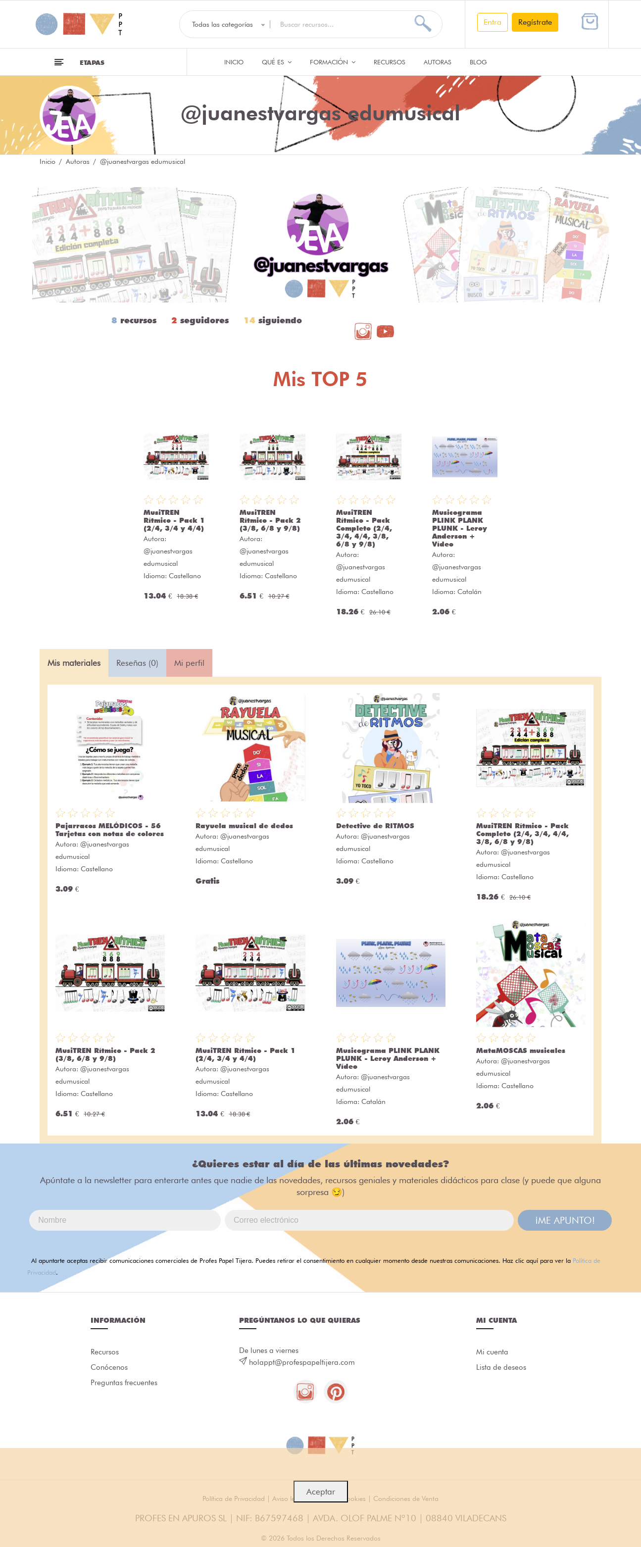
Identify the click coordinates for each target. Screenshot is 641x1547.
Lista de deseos (501, 1367)
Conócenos (109, 1367)
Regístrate (535, 22)
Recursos (389, 62)
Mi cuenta (492, 1351)
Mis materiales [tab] (74, 663)
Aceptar (320, 1492)
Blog (478, 62)
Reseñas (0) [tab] (137, 663)
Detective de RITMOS (375, 826)
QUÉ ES (277, 62)
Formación (332, 62)
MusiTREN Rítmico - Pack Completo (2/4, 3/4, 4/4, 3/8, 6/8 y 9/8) (364, 528)
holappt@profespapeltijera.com (302, 1362)
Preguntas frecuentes (124, 1383)
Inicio (234, 62)
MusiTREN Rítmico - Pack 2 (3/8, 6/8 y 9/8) (270, 520)
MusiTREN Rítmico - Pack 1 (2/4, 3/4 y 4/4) (174, 520)
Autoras (437, 62)
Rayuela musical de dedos (244, 826)
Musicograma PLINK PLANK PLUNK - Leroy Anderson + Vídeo (459, 528)
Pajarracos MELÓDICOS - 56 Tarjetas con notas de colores (109, 830)
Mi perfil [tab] (189, 663)
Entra (492, 22)
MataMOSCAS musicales (520, 1050)
